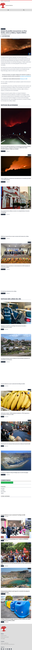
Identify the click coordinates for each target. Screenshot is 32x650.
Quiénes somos (3, 635)
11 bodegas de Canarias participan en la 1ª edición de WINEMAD (14, 539)
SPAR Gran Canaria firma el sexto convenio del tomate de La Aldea (15, 236)
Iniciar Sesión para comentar (7, 482)
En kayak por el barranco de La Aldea (8, 291)
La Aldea (2, 490)
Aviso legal (3, 638)
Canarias (2, 385)
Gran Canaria (3, 151)
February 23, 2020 (23, 78)
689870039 (6, 643)
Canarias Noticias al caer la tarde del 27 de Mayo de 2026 (13, 515)
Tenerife (2, 329)
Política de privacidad (5, 637)
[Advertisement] (16, 19)
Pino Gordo (3, 491)
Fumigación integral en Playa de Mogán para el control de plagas (14, 472)
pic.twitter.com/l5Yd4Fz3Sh (25, 76)
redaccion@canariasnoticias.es (8, 644)
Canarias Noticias (3, 34)
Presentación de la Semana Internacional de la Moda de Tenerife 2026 (15, 443)
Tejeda (2, 493)
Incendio (3, 488)
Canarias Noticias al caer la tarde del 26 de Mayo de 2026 (13, 383)
